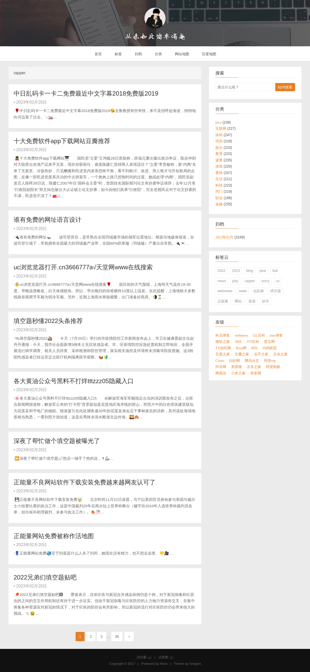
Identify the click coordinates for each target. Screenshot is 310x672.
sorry (265, 281)
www (243, 291)
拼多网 (255, 373)
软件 (265, 301)
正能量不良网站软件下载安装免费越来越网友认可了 (85, 482)
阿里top (270, 360)
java (262, 271)
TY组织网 (223, 348)
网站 (238, 301)
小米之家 (238, 373)
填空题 (275, 291)
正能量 (222, 301)
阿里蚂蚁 (273, 367)
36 (117, 636)
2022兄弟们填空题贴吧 (45, 577)
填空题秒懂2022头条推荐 (48, 320)
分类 (158, 54)
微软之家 (222, 341)
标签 (118, 54)
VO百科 (253, 341)
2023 (236, 271)
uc (278, 281)
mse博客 (276, 335)
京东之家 (280, 354)
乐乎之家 (261, 354)
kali (275, 271)
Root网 (241, 348)
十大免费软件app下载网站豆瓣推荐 (62, 140)
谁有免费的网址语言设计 (47, 219)
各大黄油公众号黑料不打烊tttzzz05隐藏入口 (74, 381)
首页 (98, 54)
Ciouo (219, 360)
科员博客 (222, 335)
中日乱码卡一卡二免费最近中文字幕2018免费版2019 (86, 93)
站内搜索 (285, 87)
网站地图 (181, 54)
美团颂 (236, 367)
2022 (221, 271)
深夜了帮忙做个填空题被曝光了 (57, 440)
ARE (238, 341)
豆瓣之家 (242, 354)
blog (249, 271)
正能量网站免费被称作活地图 (54, 535)
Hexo (164, 664)
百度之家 (222, 354)
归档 (138, 54)
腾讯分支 (252, 360)
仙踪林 (258, 291)
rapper (250, 281)
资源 (252, 301)
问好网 (234, 360)
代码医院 (269, 348)
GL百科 (259, 335)
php (235, 281)
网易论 (220, 373)
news (221, 281)
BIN (254, 348)
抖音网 (220, 367)
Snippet (195, 664)
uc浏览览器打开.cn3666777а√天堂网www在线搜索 (83, 267)
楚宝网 (269, 341)
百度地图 (208, 54)
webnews (224, 291)
